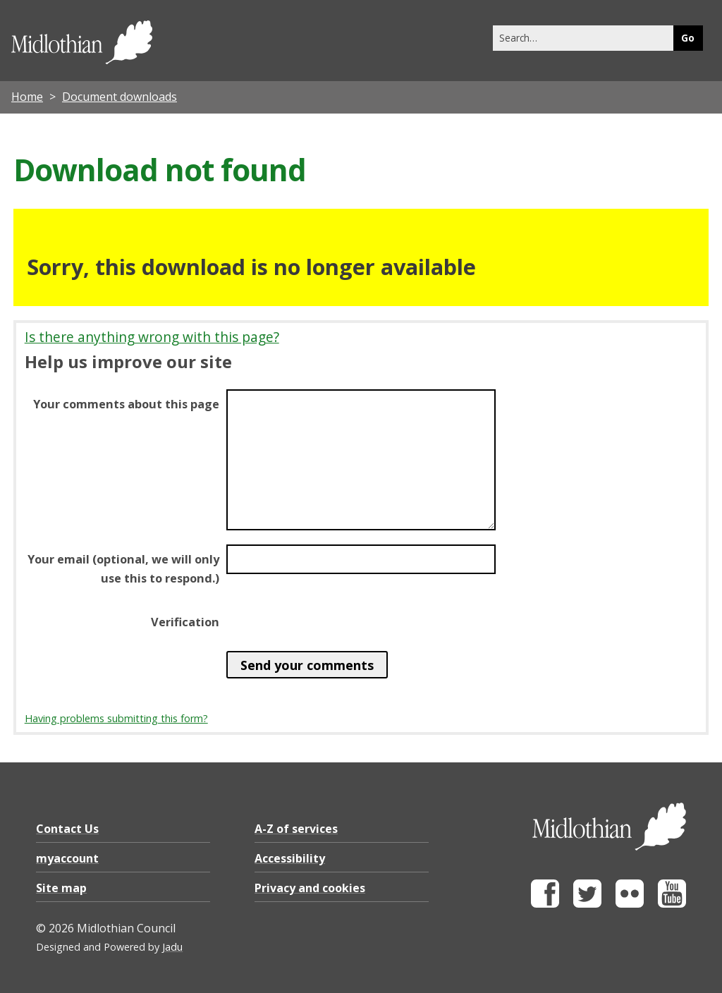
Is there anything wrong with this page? (152, 336)
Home (27, 96)
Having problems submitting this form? (116, 718)
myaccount (67, 858)
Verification (185, 622)
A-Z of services (296, 828)
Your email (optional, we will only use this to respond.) (123, 568)
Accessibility (290, 858)
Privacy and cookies (310, 888)
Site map (61, 888)
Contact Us (67, 828)
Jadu (172, 947)
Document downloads (119, 96)
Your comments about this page (126, 404)
